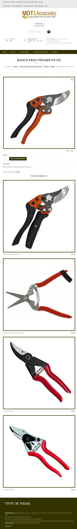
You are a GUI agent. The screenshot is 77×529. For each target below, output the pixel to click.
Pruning (46, 66)
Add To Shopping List (18, 158)
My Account (6, 6)
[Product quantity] (6, 159)
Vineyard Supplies (24, 52)
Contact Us (55, 52)
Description (6, 164)
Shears (52, 66)
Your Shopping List (16, 6)
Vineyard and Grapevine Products (31, 66)
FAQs (46, 6)
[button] (72, 80)
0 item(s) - (39, 24)
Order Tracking (38, 6)
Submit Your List (28, 6)
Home (4, 52)
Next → (73, 151)
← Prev (67, 151)
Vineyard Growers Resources (40, 52)
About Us (12, 52)
